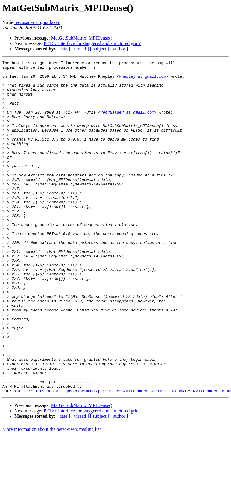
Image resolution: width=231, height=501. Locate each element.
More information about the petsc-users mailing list (51, 495)
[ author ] (119, 48)
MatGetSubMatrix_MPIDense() (81, 37)
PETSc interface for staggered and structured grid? (92, 43)
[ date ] (63, 48)
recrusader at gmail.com (37, 22)
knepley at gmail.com (142, 79)
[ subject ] (99, 48)
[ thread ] (80, 48)
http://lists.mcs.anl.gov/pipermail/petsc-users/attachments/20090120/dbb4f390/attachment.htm (122, 457)
